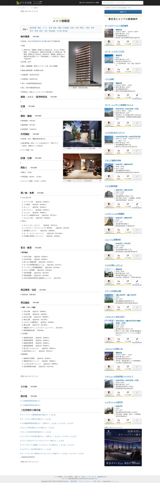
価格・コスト (43, 28)
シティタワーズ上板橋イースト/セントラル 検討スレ (40, 445)
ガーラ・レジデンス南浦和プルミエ (119, 105)
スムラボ (62, 423)
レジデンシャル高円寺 (114, 402)
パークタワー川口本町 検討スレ (33, 436)
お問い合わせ (97, 481)
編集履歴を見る (102, 477)
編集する (123, 12)
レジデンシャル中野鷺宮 (114, 214)
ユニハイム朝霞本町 (113, 240)
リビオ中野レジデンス (114, 265)
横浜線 (28, 50)
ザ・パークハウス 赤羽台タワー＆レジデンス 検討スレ (41, 453)
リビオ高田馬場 (111, 186)
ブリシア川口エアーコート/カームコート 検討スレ (39, 441)
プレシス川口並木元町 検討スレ (33, 432)
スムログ (70, 423)
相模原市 (37, 41)
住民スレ (46, 423)
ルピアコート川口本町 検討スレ (33, 449)
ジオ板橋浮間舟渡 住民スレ (31, 405)
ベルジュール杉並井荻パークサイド (119, 376)
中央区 (42, 41)
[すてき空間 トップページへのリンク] (25, 2)
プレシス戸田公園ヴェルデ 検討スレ (34, 428)
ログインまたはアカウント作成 (90, 2)
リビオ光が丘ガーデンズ (114, 133)
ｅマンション (115, 481)
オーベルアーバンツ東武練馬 (116, 26)
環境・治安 (43, 31)
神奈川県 (31, 41)
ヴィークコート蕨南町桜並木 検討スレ (35, 415)
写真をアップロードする (88, 477)
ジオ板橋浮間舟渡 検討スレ (31, 401)
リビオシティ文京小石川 (114, 317)
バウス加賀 (109, 79)
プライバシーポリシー (85, 481)
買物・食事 (90, 28)
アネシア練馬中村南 (113, 160)
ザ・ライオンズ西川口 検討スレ (33, 419)
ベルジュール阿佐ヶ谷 (114, 349)
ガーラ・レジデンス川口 (114, 51)
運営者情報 (73, 481)
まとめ (53, 415)
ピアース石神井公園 (113, 291)
